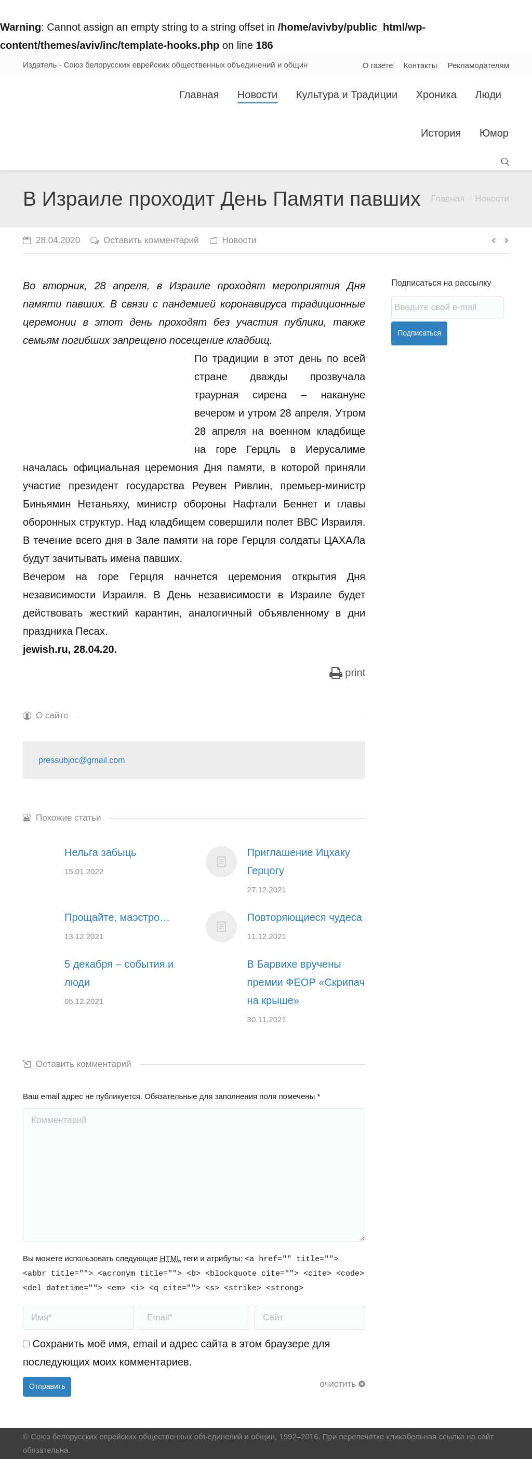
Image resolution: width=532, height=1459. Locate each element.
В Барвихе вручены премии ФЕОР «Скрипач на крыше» (306, 982)
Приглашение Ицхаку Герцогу (298, 861)
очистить (338, 1384)
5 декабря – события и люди (119, 973)
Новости (492, 199)
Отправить (47, 1386)
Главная (447, 199)
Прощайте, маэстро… (117, 917)
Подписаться (419, 333)
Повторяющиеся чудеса (304, 917)
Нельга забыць (100, 852)
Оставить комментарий (150, 240)
